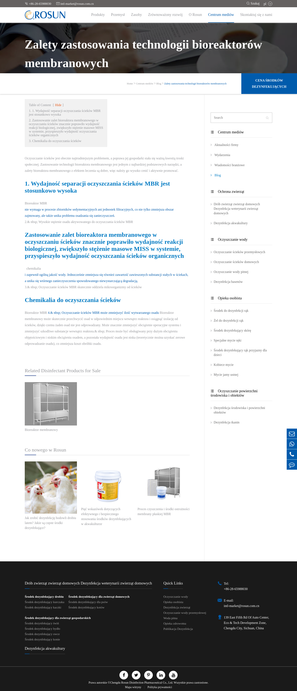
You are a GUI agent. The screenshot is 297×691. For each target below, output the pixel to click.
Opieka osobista (226, 298)
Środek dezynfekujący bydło (42, 628)
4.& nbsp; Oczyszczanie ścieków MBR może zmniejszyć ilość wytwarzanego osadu (103, 312)
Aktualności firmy (224, 144)
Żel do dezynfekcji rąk (228, 320)
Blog (158, 83)
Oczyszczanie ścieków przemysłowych (239, 252)
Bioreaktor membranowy (41, 429)
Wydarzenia (220, 155)
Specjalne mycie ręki (227, 340)
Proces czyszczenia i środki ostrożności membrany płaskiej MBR (164, 511)
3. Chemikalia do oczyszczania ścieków (55, 141)
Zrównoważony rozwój (165, 15)
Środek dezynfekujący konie (42, 639)
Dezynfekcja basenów (228, 281)
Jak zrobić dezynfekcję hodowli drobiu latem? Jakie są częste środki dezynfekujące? (50, 523)
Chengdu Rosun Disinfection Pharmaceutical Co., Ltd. (141, 682)
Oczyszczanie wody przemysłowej (184, 612)
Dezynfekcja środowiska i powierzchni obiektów (239, 410)
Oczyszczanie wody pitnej (231, 272)
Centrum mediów (221, 15)
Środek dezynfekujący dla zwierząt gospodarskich (58, 618)
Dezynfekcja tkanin (226, 422)
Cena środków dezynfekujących (269, 83)
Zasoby (136, 15)
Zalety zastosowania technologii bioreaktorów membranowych (195, 83)
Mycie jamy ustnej (226, 374)
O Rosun (195, 15)
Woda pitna (170, 618)
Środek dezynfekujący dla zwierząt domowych (99, 596)
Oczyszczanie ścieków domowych (236, 262)
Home (130, 83)
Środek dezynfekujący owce (42, 634)
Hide (58, 105)
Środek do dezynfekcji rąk (231, 310)
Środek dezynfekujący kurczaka (44, 602)
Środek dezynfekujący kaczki (43, 607)
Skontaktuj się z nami (256, 15)
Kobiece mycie (223, 364)
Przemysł (118, 15)
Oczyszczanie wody (229, 239)
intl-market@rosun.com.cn (75, 3)
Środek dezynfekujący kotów (86, 607)
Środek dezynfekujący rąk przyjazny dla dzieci (240, 352)
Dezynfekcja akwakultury (231, 223)
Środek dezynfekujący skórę (232, 330)
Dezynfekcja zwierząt (176, 607)
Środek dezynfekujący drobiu (44, 596)
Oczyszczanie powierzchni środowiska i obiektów (234, 393)
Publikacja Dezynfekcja (178, 629)
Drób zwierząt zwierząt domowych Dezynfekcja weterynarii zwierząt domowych (237, 208)
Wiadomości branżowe (228, 165)
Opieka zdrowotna (174, 623)
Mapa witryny (133, 687)
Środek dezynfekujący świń (42, 623)
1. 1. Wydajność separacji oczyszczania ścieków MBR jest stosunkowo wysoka (65, 112)
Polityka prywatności (159, 687)
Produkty (98, 15)
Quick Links (173, 583)
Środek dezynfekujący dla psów (88, 602)
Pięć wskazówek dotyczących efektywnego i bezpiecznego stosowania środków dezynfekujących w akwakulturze (106, 516)
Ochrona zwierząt (227, 192)
